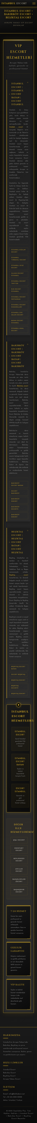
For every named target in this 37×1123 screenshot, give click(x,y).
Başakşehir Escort (19, 891)
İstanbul (14, 3)
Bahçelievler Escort (19, 880)
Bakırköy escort (22, 386)
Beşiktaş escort (18, 575)
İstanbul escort (16, 127)
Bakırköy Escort (9, 1073)
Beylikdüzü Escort (19, 860)
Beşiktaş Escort (9, 1076)
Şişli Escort (19, 840)
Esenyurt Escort (19, 849)
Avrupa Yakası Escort (11, 1079)
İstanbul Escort (9, 1069)
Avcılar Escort (19, 870)
